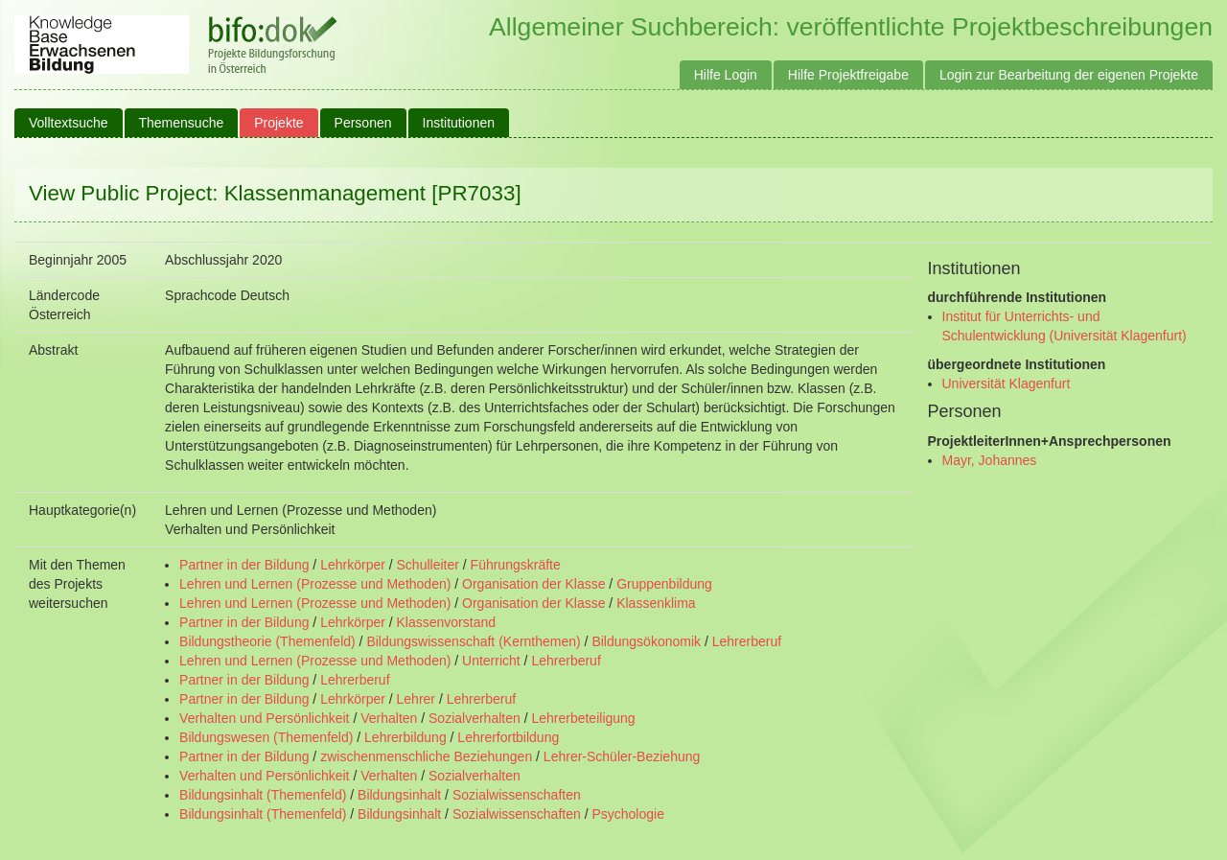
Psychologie (627, 814)
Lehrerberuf (746, 641)
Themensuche (181, 122)
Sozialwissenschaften (516, 794)
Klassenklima (655, 603)
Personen (363, 122)
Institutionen (459, 122)
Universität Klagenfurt (1006, 383)
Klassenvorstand (447, 622)
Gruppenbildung (664, 584)
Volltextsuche (68, 122)
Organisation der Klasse (533, 584)
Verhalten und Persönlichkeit (264, 718)
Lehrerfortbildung (508, 737)
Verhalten (388, 718)
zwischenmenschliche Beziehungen (426, 756)
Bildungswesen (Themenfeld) (266, 737)
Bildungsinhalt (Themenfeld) (262, 794)
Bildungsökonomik (646, 641)
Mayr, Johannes (989, 460)
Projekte (278, 122)
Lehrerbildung (405, 737)
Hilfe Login (725, 74)
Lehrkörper (352, 564)
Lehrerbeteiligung (583, 718)
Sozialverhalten (474, 718)
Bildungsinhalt (399, 794)
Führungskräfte (516, 564)
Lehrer (416, 699)
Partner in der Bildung (244, 564)
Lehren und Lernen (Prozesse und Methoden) (315, 584)
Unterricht (491, 660)
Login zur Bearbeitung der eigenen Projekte (1068, 74)
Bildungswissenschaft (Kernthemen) (473, 641)
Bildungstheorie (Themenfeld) (267, 641)
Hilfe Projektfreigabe (848, 74)
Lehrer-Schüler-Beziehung (622, 756)
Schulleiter (428, 564)
